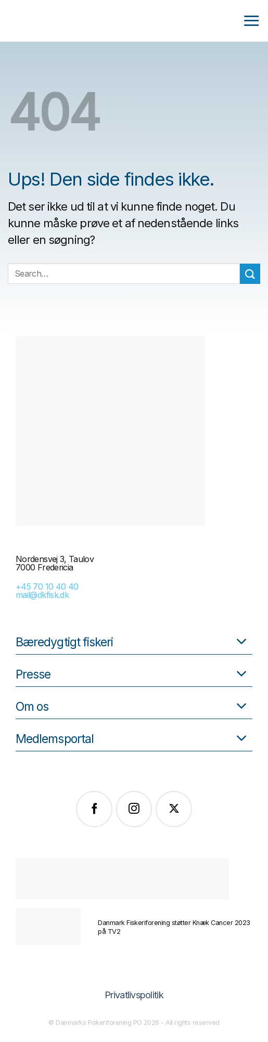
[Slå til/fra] (241, 642)
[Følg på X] (174, 809)
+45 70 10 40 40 (47, 586)
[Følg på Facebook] (94, 809)
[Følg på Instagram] (134, 809)
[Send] (250, 274)
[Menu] (251, 20)
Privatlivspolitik (134, 994)
